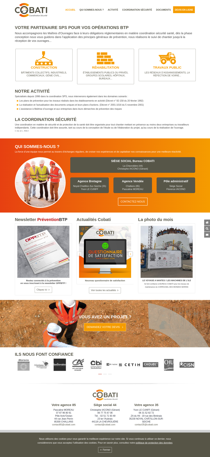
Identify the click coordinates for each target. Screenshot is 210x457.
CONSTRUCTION (44, 67)
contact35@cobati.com (146, 424)
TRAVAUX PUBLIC (167, 67)
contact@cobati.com (105, 424)
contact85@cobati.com (63, 424)
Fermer (105, 450)
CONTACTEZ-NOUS (133, 201)
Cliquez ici (43, 289)
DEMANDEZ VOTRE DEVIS (105, 327)
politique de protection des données (154, 443)
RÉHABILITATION (105, 67)
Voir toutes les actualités (105, 290)
